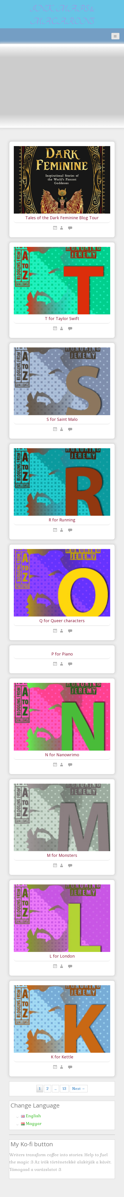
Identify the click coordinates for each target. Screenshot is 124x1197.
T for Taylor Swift (62, 318)
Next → (78, 1088)
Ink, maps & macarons (62, 15)
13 (64, 1088)
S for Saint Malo (62, 419)
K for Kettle (62, 1057)
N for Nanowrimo (62, 754)
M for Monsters (62, 855)
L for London (62, 956)
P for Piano (62, 654)
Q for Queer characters (62, 620)
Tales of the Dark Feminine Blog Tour (62, 217)
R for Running (62, 520)
